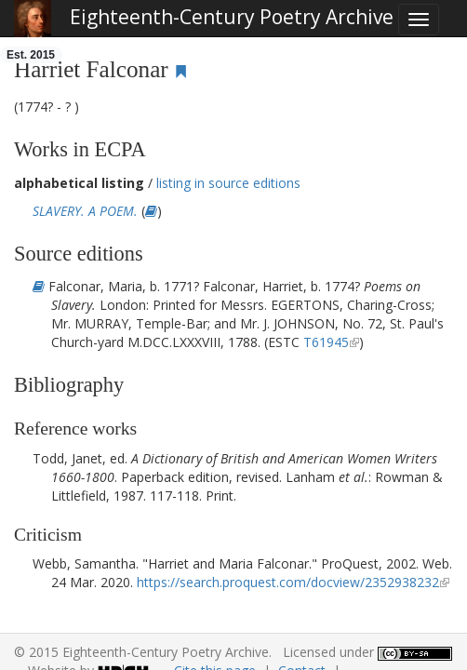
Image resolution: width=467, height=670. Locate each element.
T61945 (326, 342)
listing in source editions (228, 183)
